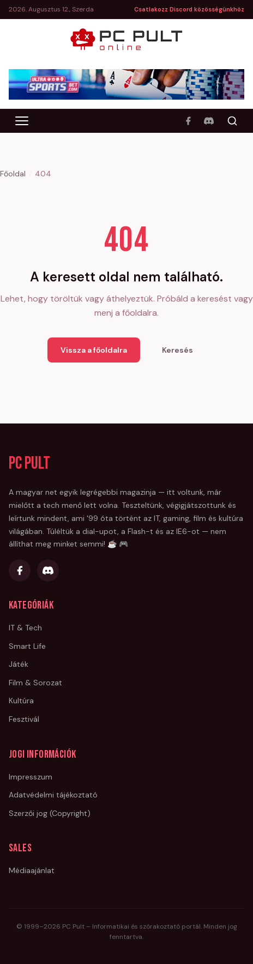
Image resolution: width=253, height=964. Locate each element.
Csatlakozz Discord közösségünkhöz (189, 9)
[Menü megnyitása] (22, 121)
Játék (18, 664)
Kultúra (21, 700)
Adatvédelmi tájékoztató (53, 795)
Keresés (177, 350)
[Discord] (209, 120)
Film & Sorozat (35, 682)
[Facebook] (188, 120)
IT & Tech (25, 628)
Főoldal (13, 174)
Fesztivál (24, 719)
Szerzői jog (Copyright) (50, 813)
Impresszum (30, 777)
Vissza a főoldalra (94, 350)
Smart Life (27, 646)
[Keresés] (232, 121)
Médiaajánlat (32, 870)
